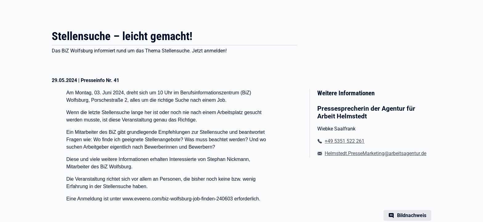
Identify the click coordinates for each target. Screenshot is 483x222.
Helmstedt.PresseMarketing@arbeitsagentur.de (375, 153)
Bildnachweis (411, 215)
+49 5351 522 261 (344, 141)
